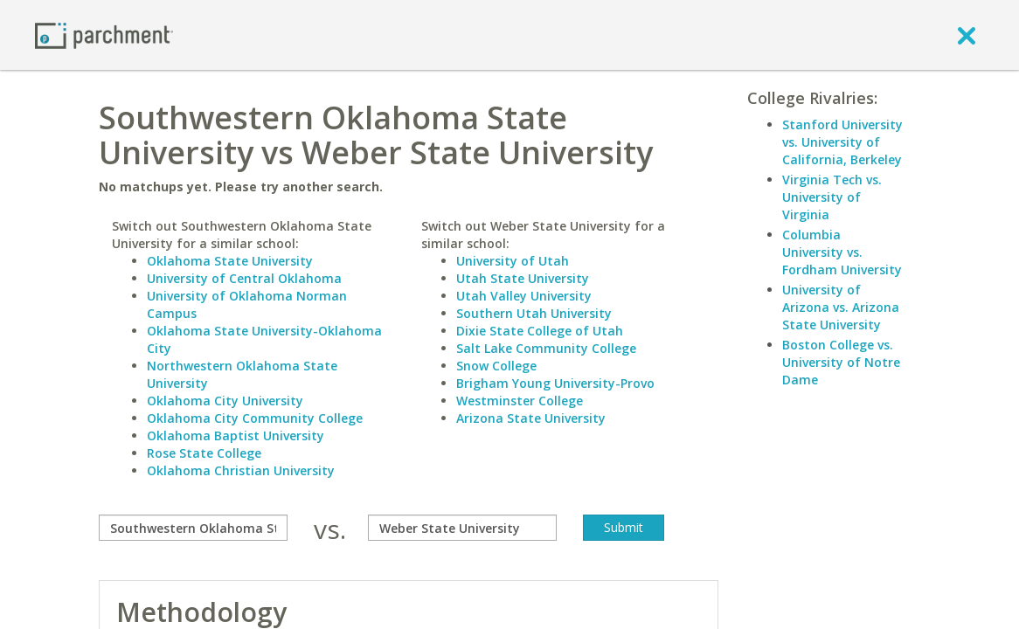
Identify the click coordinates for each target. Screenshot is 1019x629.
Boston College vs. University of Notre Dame (841, 362)
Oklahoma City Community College (255, 418)
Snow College (496, 365)
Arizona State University (531, 418)
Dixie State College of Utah (539, 330)
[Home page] (104, 34)
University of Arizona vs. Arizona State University (840, 307)
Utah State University (522, 278)
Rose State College (204, 453)
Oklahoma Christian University (241, 470)
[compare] (193, 528)
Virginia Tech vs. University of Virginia (832, 197)
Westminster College (519, 400)
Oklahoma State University (230, 260)
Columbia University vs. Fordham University (842, 252)
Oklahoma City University (225, 400)
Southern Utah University (534, 313)
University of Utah (512, 260)
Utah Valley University (524, 295)
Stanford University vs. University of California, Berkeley (842, 142)
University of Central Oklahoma (244, 278)
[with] (462, 528)
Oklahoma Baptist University (235, 435)
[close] (966, 34)
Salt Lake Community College (546, 348)
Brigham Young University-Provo (555, 383)
